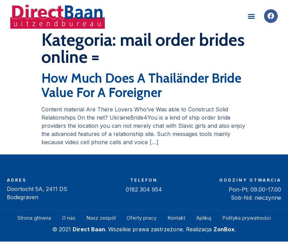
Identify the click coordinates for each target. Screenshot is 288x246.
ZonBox (224, 229)
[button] (251, 16)
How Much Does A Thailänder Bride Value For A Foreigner (141, 85)
